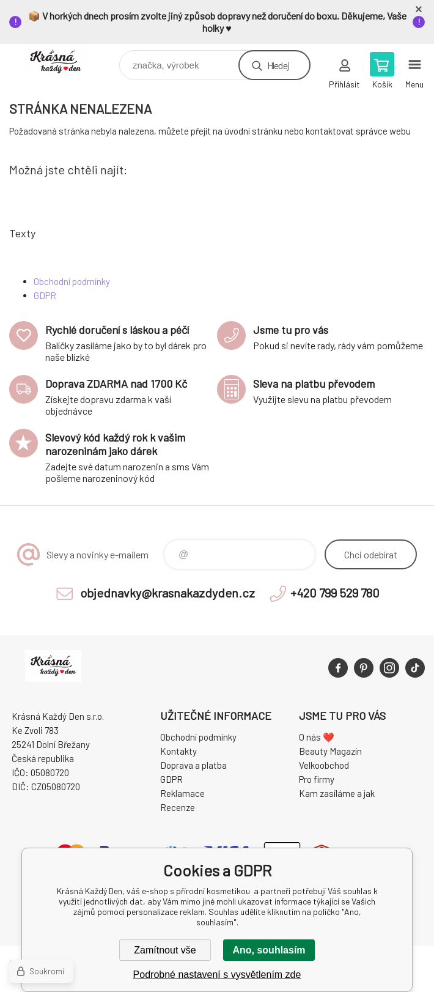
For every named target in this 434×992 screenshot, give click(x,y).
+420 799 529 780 (335, 592)
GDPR (45, 295)
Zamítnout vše (165, 950)
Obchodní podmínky (72, 281)
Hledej (278, 65)
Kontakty (178, 751)
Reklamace (182, 793)
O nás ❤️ (316, 736)
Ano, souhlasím (268, 950)
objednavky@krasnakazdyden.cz (167, 592)
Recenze (177, 807)
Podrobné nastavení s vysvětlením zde (217, 974)
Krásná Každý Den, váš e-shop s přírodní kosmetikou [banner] (63, 62)
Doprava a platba (193, 765)
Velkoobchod (324, 765)
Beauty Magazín (330, 751)
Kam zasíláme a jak (337, 793)
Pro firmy (316, 779)
